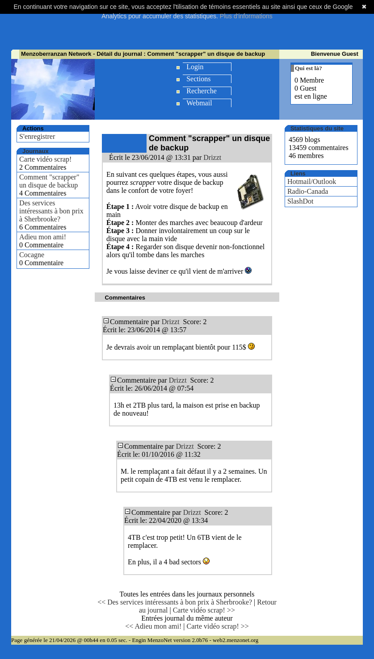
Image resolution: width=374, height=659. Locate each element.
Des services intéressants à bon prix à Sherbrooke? (51, 211)
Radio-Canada (307, 191)
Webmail (199, 103)
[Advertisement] (187, 28)
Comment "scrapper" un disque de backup (49, 181)
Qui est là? (308, 68)
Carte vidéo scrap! (45, 159)
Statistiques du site (317, 128)
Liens (298, 173)
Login (194, 67)
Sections (198, 79)
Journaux (35, 151)
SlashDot (300, 201)
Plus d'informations (246, 16)
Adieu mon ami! (42, 237)
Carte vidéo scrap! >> (204, 610)
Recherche (201, 91)
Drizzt (212, 157)
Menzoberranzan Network (56, 53)
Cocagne (31, 255)
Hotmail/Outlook (311, 181)
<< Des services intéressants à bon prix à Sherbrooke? (174, 602)
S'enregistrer (37, 136)
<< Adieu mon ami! (153, 626)
